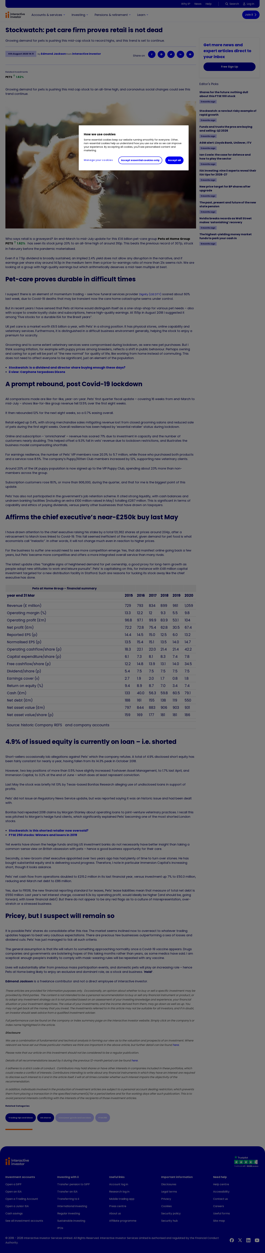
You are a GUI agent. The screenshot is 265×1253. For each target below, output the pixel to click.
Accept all (174, 160)
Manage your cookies (98, 160)
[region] (134, 147)
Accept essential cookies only (140, 160)
